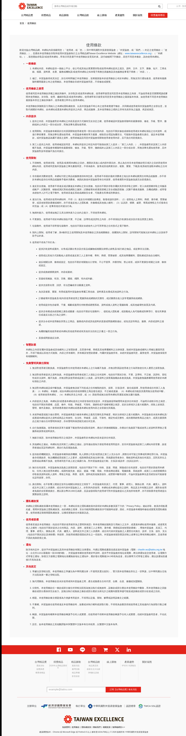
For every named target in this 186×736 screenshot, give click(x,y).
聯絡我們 (97, 727)
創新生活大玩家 (93, 669)
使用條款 (75, 727)
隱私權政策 (86, 727)
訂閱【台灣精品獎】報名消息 (123, 689)
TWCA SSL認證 (149, 706)
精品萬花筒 (93, 666)
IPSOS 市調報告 (129, 666)
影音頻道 (76, 676)
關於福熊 (137, 15)
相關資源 (106, 727)
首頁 (22, 23)
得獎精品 (46, 15)
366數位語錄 (93, 673)
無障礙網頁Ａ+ (118, 727)
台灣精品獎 (27, 15)
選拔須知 (40, 666)
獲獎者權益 (40, 673)
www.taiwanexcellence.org (138, 53)
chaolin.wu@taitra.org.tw (150, 549)
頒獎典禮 (40, 669)
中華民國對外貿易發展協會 (105, 706)
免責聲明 (66, 727)
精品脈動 (64, 15)
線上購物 (102, 15)
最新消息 (76, 666)
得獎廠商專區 (158, 15)
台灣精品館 (83, 15)
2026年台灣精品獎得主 (58, 667)
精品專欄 (76, 673)
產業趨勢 (119, 15)
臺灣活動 (76, 669)
